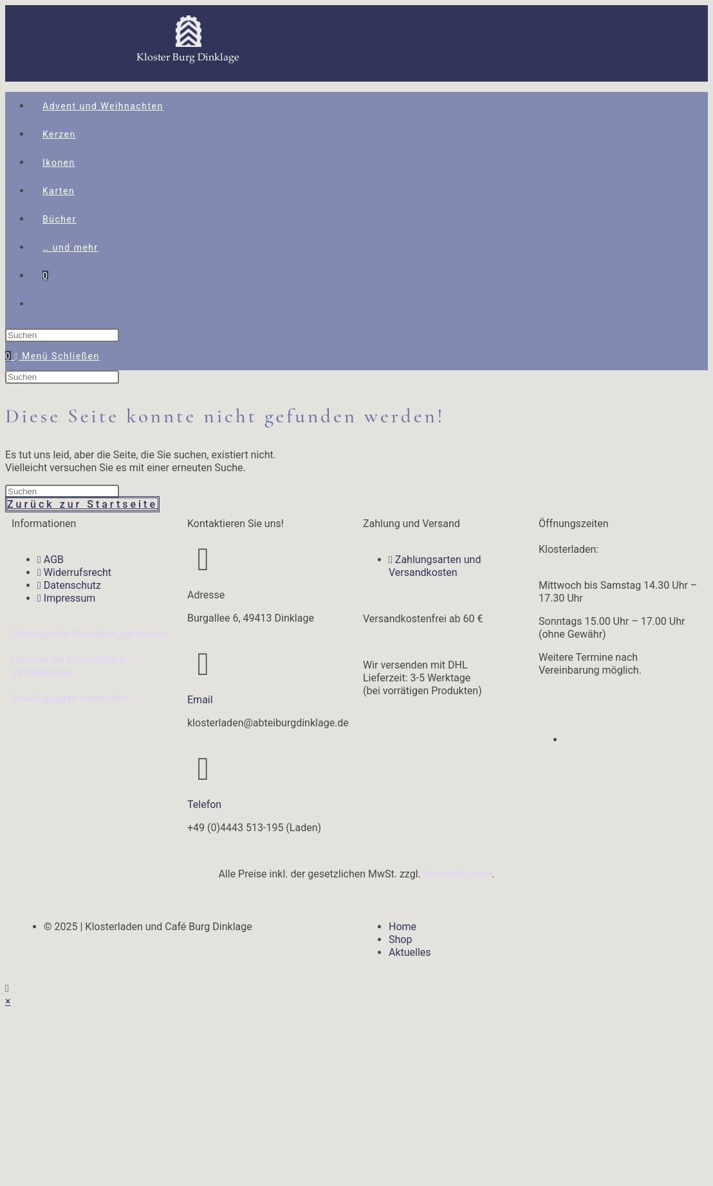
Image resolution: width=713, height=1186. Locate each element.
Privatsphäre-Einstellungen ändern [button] (90, 634)
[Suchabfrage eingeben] (62, 335)
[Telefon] (203, 769)
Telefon (204, 804)
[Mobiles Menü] (56, 356)
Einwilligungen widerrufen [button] (70, 698)
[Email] (203, 664)
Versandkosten (457, 874)
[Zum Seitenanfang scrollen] (7, 988)
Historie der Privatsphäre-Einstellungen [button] (69, 666)
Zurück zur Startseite (82, 504)
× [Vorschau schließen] (8, 1001)
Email (200, 700)
